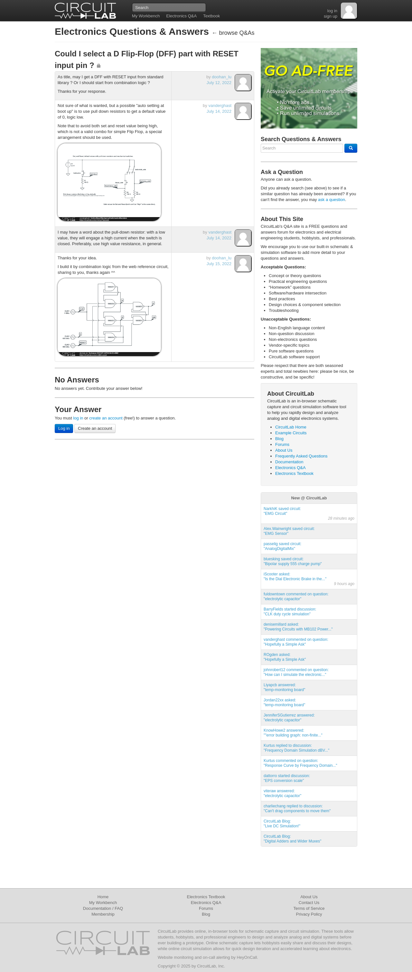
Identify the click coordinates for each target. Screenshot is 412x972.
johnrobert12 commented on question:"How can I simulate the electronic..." (296, 672)
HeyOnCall (247, 957)
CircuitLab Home (290, 427)
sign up (330, 16)
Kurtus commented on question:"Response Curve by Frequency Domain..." (300, 763)
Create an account (95, 428)
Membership (103, 914)
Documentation (289, 461)
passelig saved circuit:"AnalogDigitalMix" (282, 546)
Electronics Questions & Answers (133, 31)
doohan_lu (221, 76)
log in (332, 10)
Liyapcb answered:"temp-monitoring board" (284, 687)
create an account (105, 418)
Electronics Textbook (294, 473)
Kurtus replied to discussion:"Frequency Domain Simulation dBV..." (296, 748)
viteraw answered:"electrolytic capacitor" (282, 793)
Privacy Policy (309, 914)
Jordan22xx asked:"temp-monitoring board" (284, 702)
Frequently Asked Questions (301, 456)
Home (103, 896)
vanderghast (219, 105)
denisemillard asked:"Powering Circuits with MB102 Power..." (298, 626)
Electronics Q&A (181, 16)
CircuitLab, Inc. (211, 966)
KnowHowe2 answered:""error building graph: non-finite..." (293, 732)
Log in (64, 428)
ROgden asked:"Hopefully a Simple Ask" (285, 657)
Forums (282, 444)
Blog (279, 438)
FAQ (119, 908)
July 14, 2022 (219, 111)
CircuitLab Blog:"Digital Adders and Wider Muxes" (292, 838)
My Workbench (146, 16)
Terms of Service (309, 908)
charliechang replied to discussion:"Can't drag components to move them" (297, 808)
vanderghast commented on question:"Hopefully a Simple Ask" (296, 642)
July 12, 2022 (219, 82)
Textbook (211, 16)
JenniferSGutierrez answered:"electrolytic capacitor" (289, 717)
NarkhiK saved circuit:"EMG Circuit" (282, 511)
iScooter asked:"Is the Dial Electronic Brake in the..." (295, 576)
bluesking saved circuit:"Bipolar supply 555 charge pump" (293, 561)
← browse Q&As (232, 33)
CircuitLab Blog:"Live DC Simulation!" (282, 823)
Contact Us (309, 902)
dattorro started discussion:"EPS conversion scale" (287, 778)
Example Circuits (291, 432)
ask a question (331, 199)
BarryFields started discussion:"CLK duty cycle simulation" (290, 611)
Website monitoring (175, 957)
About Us (283, 450)
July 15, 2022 (219, 263)
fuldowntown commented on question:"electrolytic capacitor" (296, 596)
